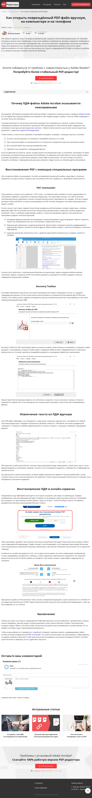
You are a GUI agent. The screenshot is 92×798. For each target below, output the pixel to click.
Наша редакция (41, 788)
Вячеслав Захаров (14, 33)
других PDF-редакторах (30, 130)
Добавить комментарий (26, 689)
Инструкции (47, 4)
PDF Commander (34, 635)
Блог (64, 4)
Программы (36, 4)
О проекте (39, 783)
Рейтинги (57, 4)
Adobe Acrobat (84, 114)
